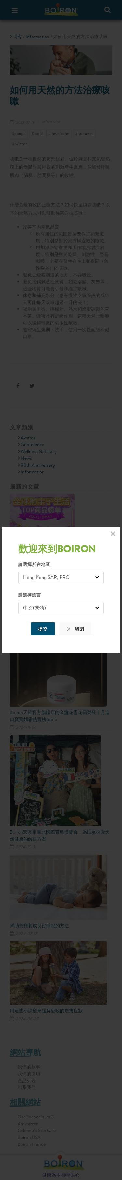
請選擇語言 (29, 595)
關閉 (75, 629)
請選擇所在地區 (34, 564)
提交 (43, 629)
